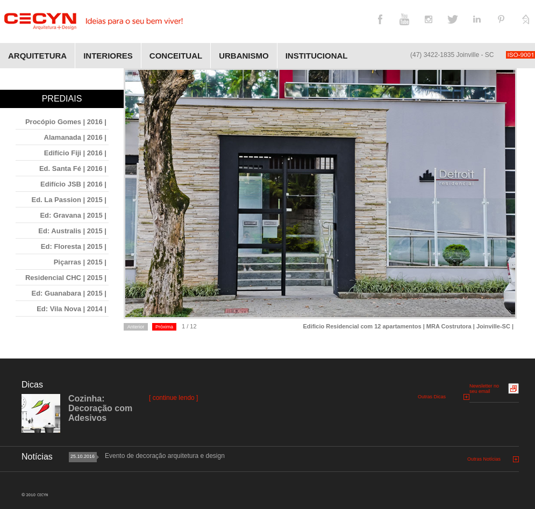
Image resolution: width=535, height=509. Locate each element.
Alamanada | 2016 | (75, 137)
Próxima (164, 326)
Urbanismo (244, 55)
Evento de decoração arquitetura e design (165, 456)
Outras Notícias (484, 459)
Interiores (108, 55)
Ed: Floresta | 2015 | (73, 246)
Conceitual (175, 55)
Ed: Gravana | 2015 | (73, 215)
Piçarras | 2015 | (80, 262)
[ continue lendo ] (173, 398)
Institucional (317, 55)
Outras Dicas (432, 396)
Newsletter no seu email (484, 388)
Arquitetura (37, 55)
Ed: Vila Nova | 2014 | (71, 309)
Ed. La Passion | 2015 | (68, 200)
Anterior (136, 326)
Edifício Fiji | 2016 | (75, 153)
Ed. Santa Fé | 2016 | (72, 168)
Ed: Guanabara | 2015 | (69, 293)
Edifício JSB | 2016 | (73, 184)
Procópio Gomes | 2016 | (65, 122)
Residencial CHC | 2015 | (65, 278)
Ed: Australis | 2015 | (72, 231)
